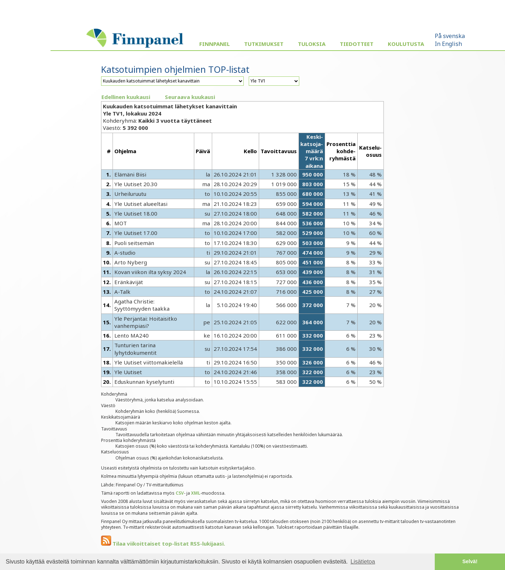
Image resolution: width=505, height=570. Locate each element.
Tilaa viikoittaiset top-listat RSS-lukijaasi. (163, 543)
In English (448, 44)
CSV (180, 493)
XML (195, 493)
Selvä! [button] (469, 561)
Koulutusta (406, 43)
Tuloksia (311, 43)
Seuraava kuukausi (190, 96)
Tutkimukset (264, 43)
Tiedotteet (356, 43)
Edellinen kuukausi (125, 96)
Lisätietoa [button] (363, 562)
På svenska (450, 36)
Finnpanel (214, 43)
